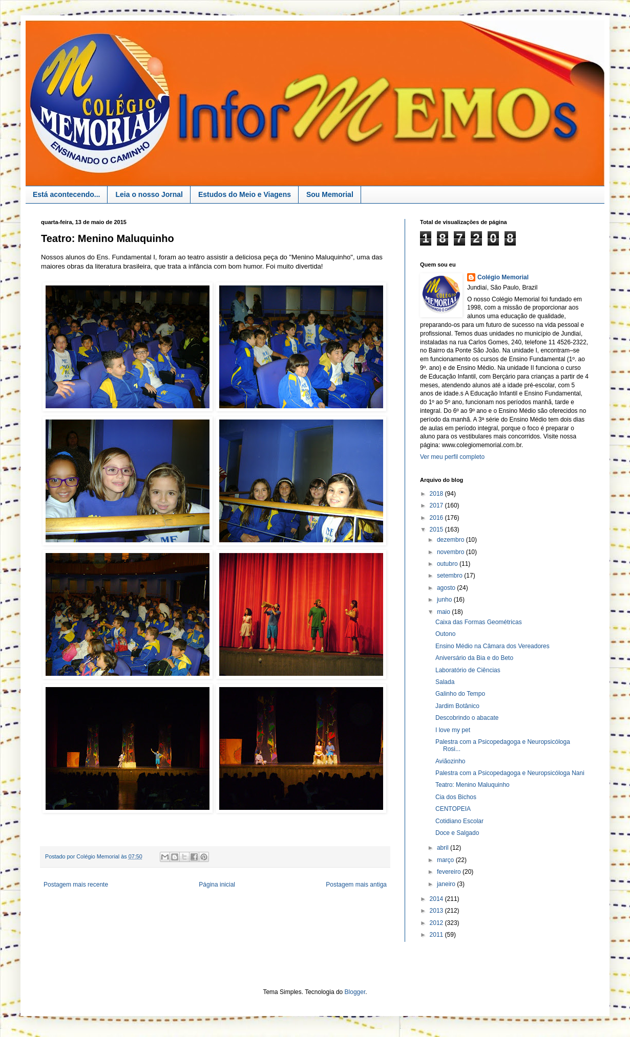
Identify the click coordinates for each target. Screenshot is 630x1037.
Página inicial (217, 884)
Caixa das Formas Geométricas (478, 622)
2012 (437, 922)
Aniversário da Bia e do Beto (474, 657)
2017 (437, 505)
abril (443, 847)
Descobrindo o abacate (466, 717)
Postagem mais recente (76, 884)
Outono (445, 633)
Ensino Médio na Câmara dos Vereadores (492, 646)
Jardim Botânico (457, 706)
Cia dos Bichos (455, 797)
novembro (451, 552)
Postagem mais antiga (356, 884)
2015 (437, 529)
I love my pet (452, 730)
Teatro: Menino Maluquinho (472, 784)
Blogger (355, 992)
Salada (444, 682)
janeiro (447, 884)
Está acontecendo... (66, 194)
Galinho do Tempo (460, 693)
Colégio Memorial (503, 277)
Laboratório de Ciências (467, 670)
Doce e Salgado (457, 832)
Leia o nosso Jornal (148, 194)
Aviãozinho (450, 761)
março (446, 860)
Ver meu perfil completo (452, 456)
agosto (447, 587)
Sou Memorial (329, 194)
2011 (437, 934)
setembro (450, 575)
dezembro (451, 539)
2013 (437, 910)
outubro (448, 563)
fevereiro (450, 871)
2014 (437, 898)
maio (444, 611)
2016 (437, 517)
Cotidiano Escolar (459, 821)
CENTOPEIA (453, 808)
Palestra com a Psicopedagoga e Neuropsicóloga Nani (509, 773)
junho (445, 599)
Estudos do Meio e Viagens (244, 194)
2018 (437, 493)
